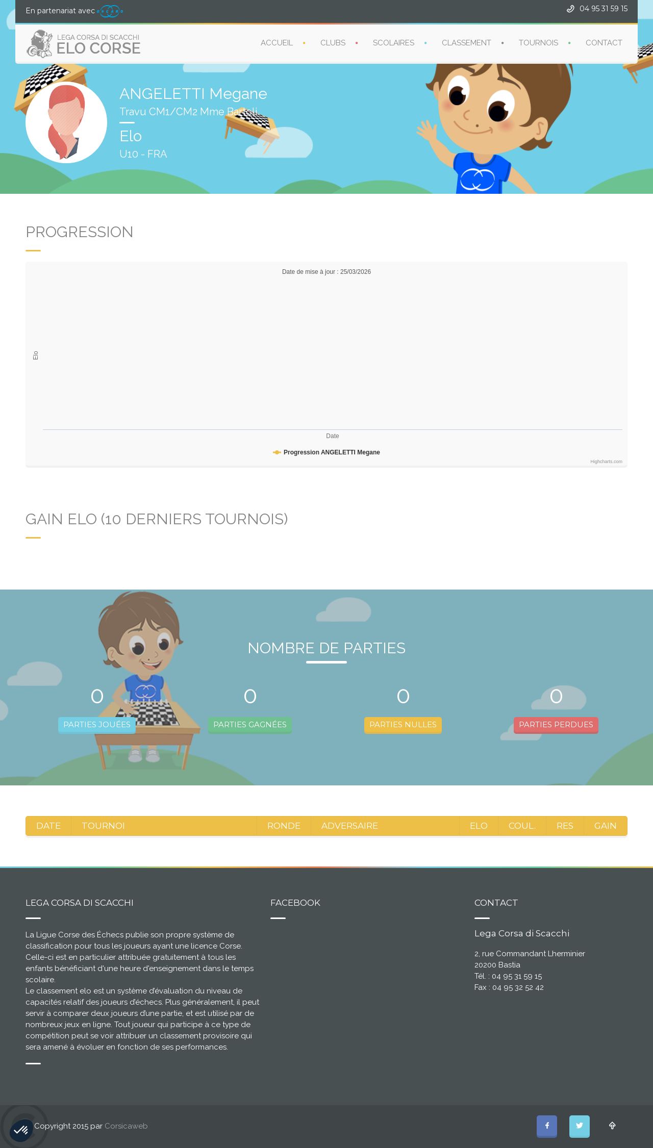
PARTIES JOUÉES (97, 724)
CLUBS (332, 42)
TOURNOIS (538, 42)
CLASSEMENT (466, 42)
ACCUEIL (277, 42)
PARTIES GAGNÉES (250, 724)
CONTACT (604, 42)
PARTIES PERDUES (556, 724)
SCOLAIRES (393, 42)
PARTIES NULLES (403, 724)
